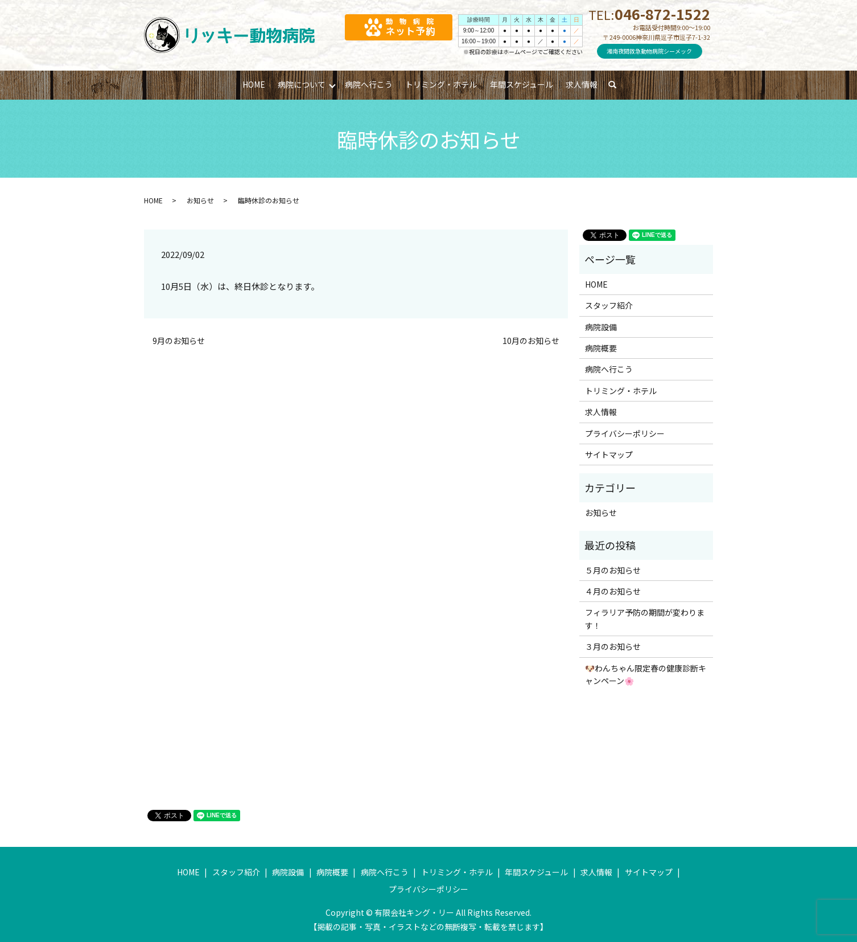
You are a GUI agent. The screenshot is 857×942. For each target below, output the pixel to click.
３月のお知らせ (613, 646)
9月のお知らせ (179, 340)
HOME (253, 84)
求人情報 (582, 84)
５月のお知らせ (613, 570)
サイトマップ (609, 454)
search (618, 85)
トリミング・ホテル (441, 84)
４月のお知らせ (613, 591)
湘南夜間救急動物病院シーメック (649, 51)
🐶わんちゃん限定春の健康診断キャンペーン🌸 (645, 674)
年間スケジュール (521, 84)
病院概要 (601, 348)
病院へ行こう (369, 84)
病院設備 (601, 327)
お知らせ (200, 200)
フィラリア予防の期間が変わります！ (644, 618)
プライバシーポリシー (625, 433)
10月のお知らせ (530, 340)
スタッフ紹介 (609, 305)
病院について (302, 84)
